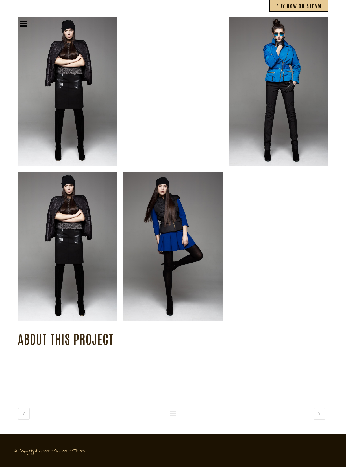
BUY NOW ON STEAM (299, 5)
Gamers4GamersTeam (62, 451)
